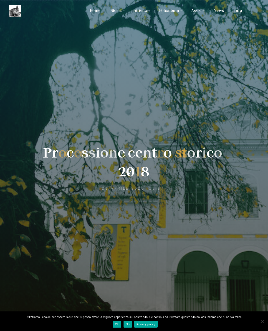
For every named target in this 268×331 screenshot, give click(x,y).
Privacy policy (146, 324)
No (128, 324)
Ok (117, 324)
